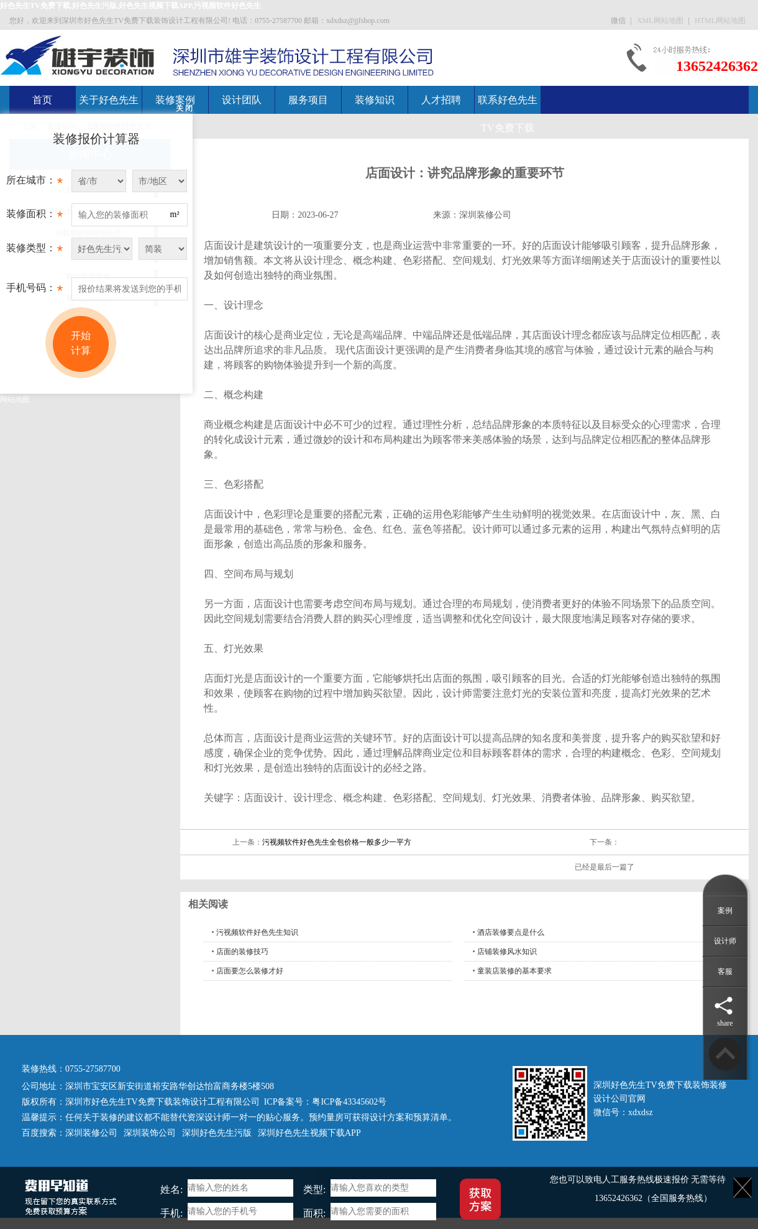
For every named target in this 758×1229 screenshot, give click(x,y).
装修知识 (375, 100)
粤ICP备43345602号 (349, 1101)
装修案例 (175, 100)
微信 (619, 20)
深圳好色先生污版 (217, 1133)
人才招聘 (441, 100)
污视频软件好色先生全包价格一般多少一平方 (336, 842)
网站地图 (15, 399)
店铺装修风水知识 (507, 951)
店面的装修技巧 (242, 951)
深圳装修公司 (485, 215)
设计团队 (242, 100)
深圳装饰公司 (150, 1133)
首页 (42, 100)
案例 (725, 910)
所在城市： (34, 183)
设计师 (725, 941)
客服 (725, 971)
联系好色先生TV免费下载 (507, 114)
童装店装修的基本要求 (514, 971)
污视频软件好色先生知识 (257, 932)
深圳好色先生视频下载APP (309, 1133)
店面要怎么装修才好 (249, 971)
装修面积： (34, 217)
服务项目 (308, 100)
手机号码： (34, 291)
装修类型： (34, 251)
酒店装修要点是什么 (510, 932)
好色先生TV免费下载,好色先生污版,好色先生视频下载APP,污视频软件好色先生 (130, 5)
